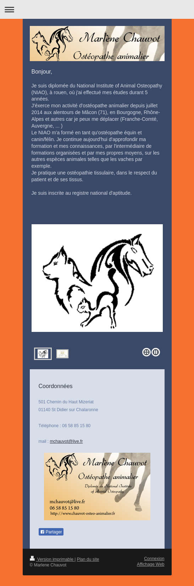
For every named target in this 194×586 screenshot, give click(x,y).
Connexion (154, 558)
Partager (51, 531)
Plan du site (88, 559)
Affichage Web (151, 564)
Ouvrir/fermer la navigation (97, 9)
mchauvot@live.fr (66, 441)
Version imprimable (52, 559)
